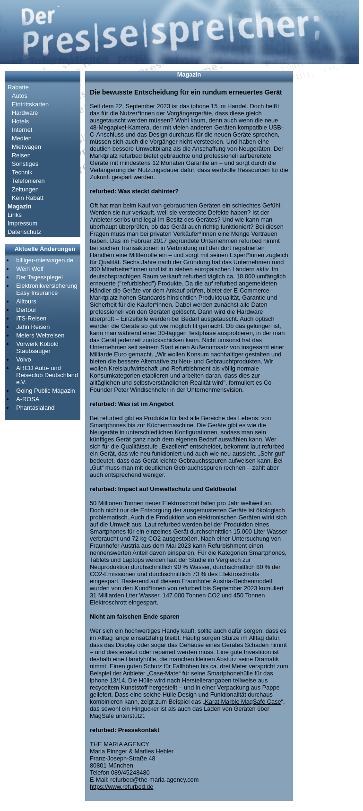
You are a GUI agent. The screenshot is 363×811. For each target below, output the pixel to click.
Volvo (23, 359)
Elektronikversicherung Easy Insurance (46, 289)
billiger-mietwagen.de (44, 260)
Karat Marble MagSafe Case (243, 701)
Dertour (26, 309)
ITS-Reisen (31, 318)
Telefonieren (28, 180)
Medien (22, 138)
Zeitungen (25, 189)
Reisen (21, 155)
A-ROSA (27, 399)
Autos (19, 95)
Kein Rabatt (27, 197)
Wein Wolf (29, 268)
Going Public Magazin (45, 390)
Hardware (25, 112)
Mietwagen (26, 146)
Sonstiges (25, 163)
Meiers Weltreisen (40, 335)
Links (15, 214)
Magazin (19, 206)
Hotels (20, 121)
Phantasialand (35, 407)
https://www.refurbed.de (121, 786)
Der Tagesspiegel (39, 277)
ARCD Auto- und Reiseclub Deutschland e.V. (47, 375)
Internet (22, 129)
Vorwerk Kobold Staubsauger (37, 347)
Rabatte (18, 87)
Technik (22, 172)
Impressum (22, 223)
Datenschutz (24, 231)
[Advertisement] (326, 212)
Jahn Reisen (33, 326)
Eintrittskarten (30, 104)
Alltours (26, 301)
